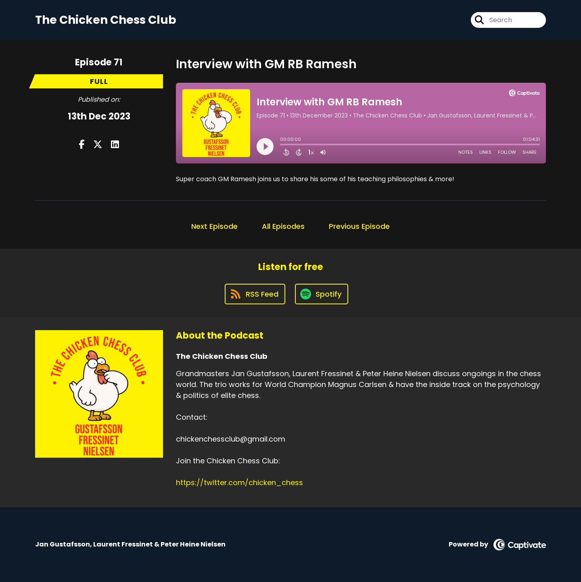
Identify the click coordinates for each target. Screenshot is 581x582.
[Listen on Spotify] (321, 294)
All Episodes (283, 226)
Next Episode (214, 226)
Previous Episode (359, 226)
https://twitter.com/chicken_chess (239, 482)
